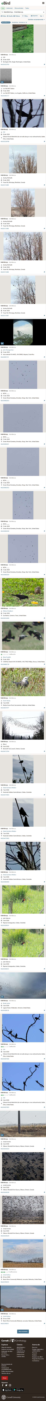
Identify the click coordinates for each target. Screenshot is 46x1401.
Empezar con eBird (37, 1357)
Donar (4, 1378)
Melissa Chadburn (8, 611)
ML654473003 (5, 795)
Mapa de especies (6, 1347)
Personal (34, 1353)
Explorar (4, 1345)
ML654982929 (5, 574)
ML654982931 (5, 444)
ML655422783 (5, 64)
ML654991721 (5, 357)
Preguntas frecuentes (38, 1358)
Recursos (34, 1347)
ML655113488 (5, 272)
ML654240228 (5, 1192)
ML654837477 (5, 708)
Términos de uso (5, 1373)
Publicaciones (20, 1354)
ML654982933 (5, 400)
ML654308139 (5, 1010)
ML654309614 (5, 925)
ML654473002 (5, 838)
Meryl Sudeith (7, 657)
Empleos (34, 1355)
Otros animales (19, 8)
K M (4, 132)
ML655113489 (5, 185)
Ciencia (19, 1345)
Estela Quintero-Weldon (9, 787)
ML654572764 (5, 751)
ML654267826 (5, 1059)
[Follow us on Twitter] (6, 1385)
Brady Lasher (6, 1003)
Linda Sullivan (7, 1275)
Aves (3, 8)
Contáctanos (35, 1360)
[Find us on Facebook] (2, 1385)
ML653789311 (5, 1323)
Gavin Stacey (6, 700)
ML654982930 (5, 531)
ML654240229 (5, 1236)
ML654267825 (5, 1107)
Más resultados (23, 1331)
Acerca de (36, 1345)
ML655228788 (5, 141)
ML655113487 (5, 315)
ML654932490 (5, 618)
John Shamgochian (8, 350)
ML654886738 (5, 664)
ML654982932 (5, 487)
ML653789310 (5, 1282)
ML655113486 (5, 228)
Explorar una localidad (7, 1349)
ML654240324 (5, 1149)
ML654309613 (5, 969)
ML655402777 (5, 95)
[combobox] (23, 12)
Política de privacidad (7, 1371)
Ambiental (9, 8)
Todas (27, 8)
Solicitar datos (21, 1356)
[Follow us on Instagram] (10, 1385)
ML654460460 (5, 882)
